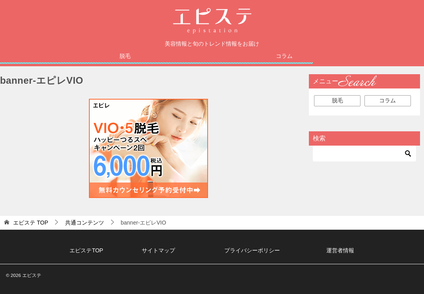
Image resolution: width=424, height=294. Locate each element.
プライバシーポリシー (252, 251)
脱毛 (125, 56)
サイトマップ (158, 251)
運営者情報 (340, 251)
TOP (30, 223)
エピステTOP (86, 251)
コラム (284, 56)
